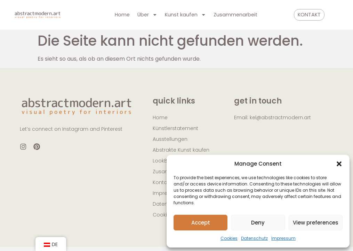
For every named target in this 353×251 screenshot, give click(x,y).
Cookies (229, 238)
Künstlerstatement (175, 128)
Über (147, 15)
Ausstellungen (170, 139)
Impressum (283, 238)
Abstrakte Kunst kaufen (181, 149)
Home (122, 14)
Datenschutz (254, 238)
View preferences (315, 222)
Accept (200, 222)
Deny (258, 222)
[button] (339, 163)
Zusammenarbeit (235, 14)
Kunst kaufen (185, 15)
